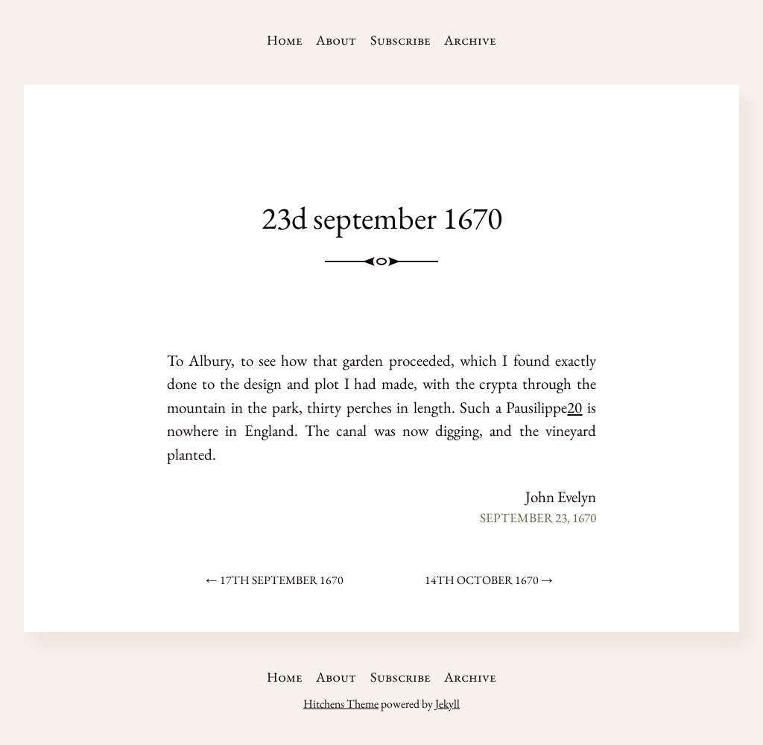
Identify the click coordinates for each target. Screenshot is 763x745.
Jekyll (447, 703)
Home (285, 39)
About (336, 39)
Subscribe (400, 39)
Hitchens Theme (341, 703)
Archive (470, 39)
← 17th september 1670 (274, 580)
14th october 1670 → (489, 580)
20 (574, 407)
